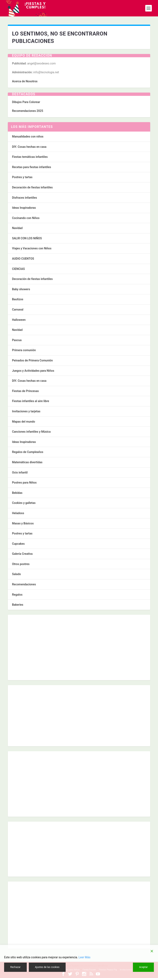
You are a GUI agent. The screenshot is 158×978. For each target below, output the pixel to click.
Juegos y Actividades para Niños (33, 370)
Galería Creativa (22, 553)
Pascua (16, 340)
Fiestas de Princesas (25, 391)
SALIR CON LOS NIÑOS (27, 238)
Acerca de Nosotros (24, 81)
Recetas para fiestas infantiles (31, 167)
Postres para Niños (24, 482)
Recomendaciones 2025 (27, 110)
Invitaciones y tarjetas (26, 411)
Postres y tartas (22, 177)
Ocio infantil (20, 472)
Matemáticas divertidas (27, 462)
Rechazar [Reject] (15, 967)
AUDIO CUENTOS (23, 258)
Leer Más (85, 957)
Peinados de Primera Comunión (32, 360)
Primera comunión (24, 350)
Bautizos (17, 299)
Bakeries (17, 604)
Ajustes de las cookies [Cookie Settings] (47, 967)
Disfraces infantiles (24, 197)
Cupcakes (18, 543)
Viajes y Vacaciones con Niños (31, 248)
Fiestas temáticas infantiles (30, 156)
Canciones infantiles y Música (31, 431)
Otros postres (20, 564)
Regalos (17, 594)
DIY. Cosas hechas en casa (29, 146)
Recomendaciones (24, 584)
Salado (16, 574)
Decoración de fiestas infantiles (32, 187)
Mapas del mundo (23, 421)
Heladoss (18, 513)
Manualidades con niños (27, 136)
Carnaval (17, 309)
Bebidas (17, 492)
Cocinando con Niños (25, 218)
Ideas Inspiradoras (24, 207)
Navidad (17, 228)
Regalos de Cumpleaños (27, 452)
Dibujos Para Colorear (26, 102)
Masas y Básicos (23, 523)
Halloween (19, 319)
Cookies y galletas (23, 502)
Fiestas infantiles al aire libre (30, 401)
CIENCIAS (18, 269)
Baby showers (21, 289)
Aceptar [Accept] (143, 967)
